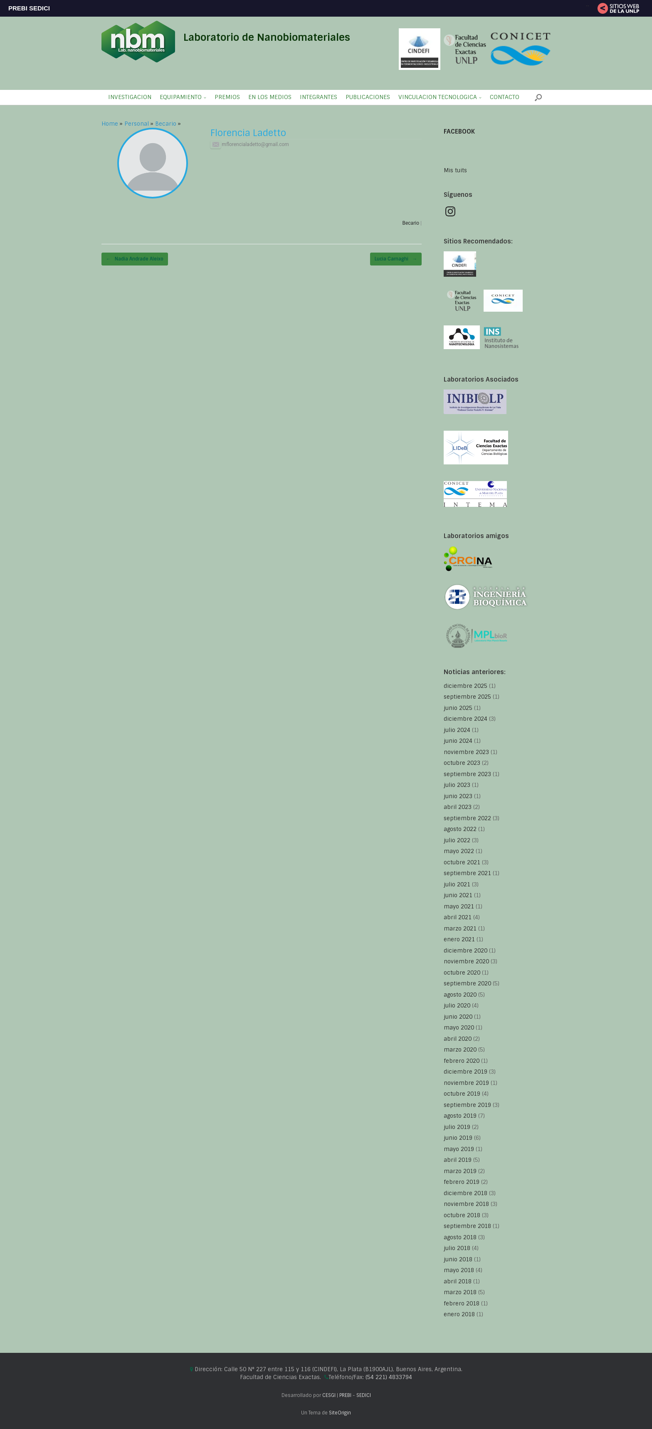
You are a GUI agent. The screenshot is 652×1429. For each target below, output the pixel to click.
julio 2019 (457, 1127)
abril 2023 (458, 807)
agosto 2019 (460, 1115)
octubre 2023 (462, 763)
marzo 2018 (460, 1292)
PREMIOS (227, 97)
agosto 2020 (460, 994)
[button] (538, 97)
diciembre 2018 (465, 1193)
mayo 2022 (459, 851)
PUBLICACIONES (368, 97)
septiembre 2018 (467, 1226)
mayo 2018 (459, 1270)
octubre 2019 (462, 1093)
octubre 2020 (462, 972)
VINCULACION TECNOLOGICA (437, 97)
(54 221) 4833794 (389, 1377)
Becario (165, 123)
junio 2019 (458, 1137)
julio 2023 (457, 785)
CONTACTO (504, 97)
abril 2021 (458, 917)
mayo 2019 (459, 1149)
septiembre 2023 (467, 774)
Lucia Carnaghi (396, 259)
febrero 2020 (461, 1060)
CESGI (329, 1395)
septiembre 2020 (467, 983)
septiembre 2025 (467, 696)
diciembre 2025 (465, 686)
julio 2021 (457, 884)
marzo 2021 (460, 928)
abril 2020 (458, 1038)
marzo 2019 (460, 1171)
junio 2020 (458, 1016)
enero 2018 (459, 1314)
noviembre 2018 (466, 1204)
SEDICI (363, 1395)
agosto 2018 (460, 1237)
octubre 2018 (462, 1215)
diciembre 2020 (465, 950)
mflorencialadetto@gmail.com (249, 144)
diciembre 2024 (465, 718)
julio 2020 (457, 1005)
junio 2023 (458, 796)
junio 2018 (458, 1259)
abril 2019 (458, 1160)
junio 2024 (458, 740)
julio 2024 (457, 730)
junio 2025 (458, 708)
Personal (136, 123)
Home (109, 123)
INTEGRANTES (318, 97)
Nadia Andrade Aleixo (134, 259)
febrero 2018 (461, 1303)
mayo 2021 (459, 906)
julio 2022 (457, 840)
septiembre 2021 (467, 873)
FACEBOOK (459, 131)
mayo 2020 (459, 1027)
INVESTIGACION (129, 97)
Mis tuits (455, 170)
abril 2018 (458, 1281)
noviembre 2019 (466, 1083)
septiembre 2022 (467, 818)
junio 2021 (458, 895)
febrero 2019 (461, 1182)
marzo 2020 (460, 1049)
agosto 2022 (460, 829)
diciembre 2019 (465, 1071)
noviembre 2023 (466, 752)
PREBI (345, 1395)
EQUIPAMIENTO (181, 97)
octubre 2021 (462, 862)
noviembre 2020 (466, 961)
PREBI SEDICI (29, 8)
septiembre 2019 (467, 1105)
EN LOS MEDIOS (269, 97)
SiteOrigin (340, 1413)
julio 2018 (457, 1248)
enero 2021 (459, 939)
